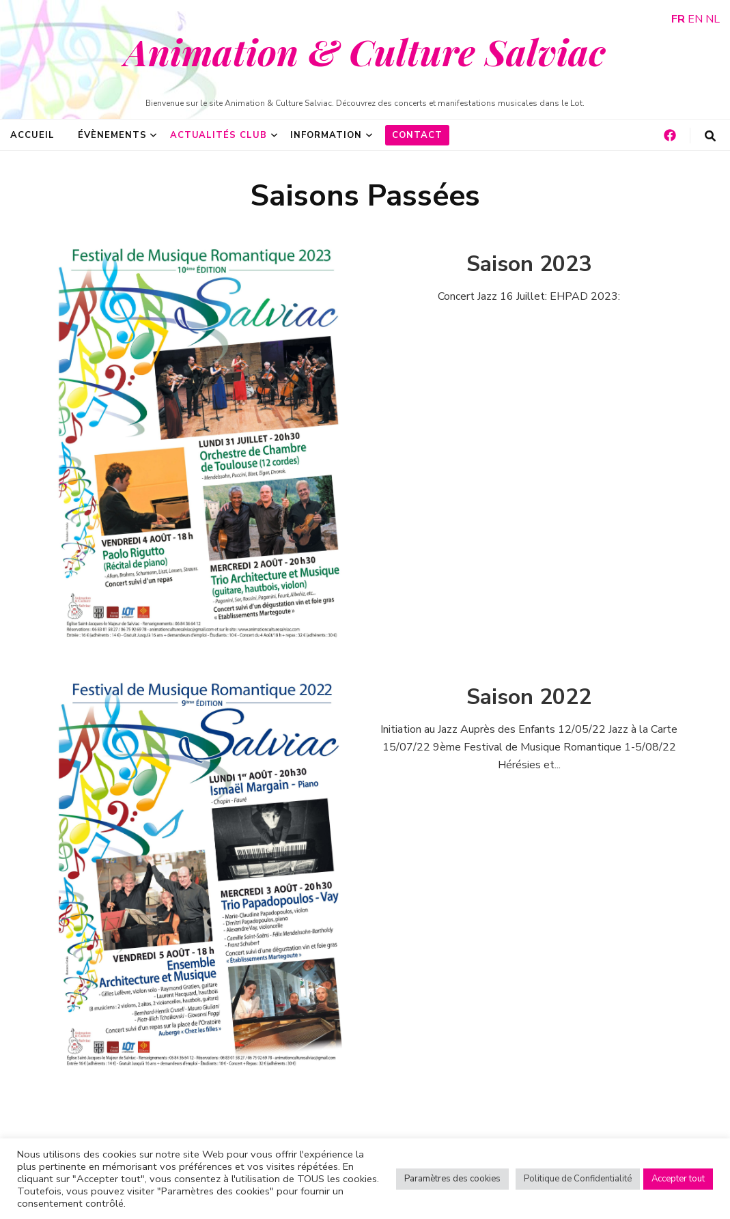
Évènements (112, 135)
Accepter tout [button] (678, 1179)
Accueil (32, 135)
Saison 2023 (528, 264)
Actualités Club (219, 135)
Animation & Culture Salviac (365, 51)
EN (695, 19)
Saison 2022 (528, 697)
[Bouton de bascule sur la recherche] (710, 136)
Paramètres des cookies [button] (452, 1179)
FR (678, 19)
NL (712, 19)
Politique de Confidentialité (578, 1179)
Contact (417, 135)
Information (326, 135)
